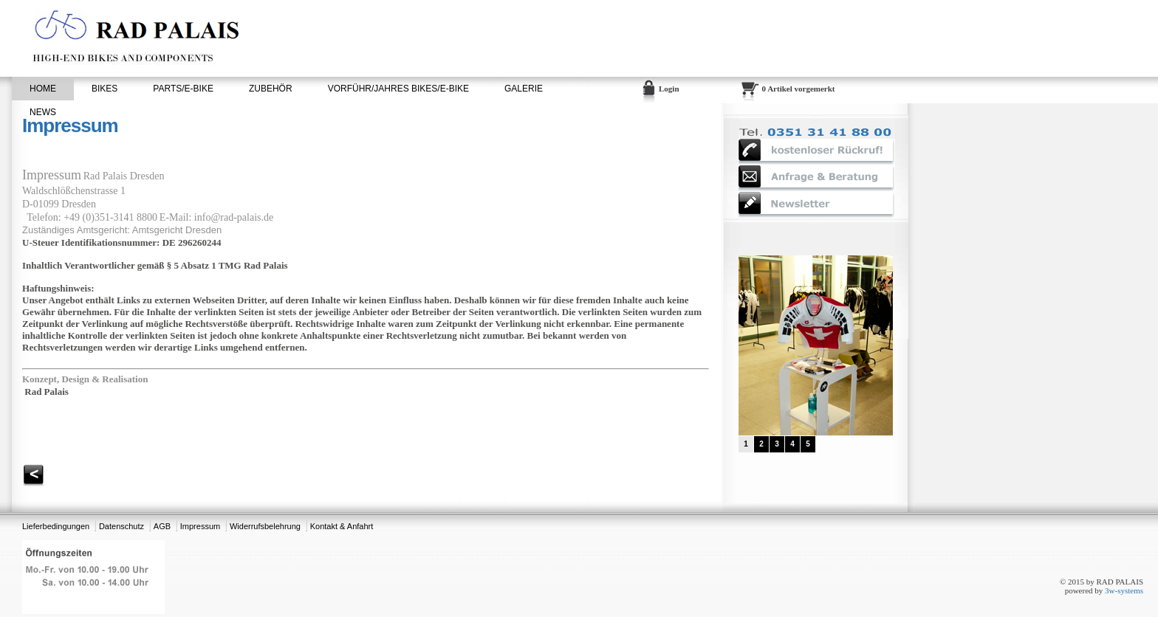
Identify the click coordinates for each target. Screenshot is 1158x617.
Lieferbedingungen (55, 526)
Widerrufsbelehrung (265, 526)
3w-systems (1124, 590)
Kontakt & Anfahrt (342, 526)
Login (669, 88)
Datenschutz (121, 526)
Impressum (200, 526)
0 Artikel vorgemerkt (798, 88)
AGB (162, 526)
